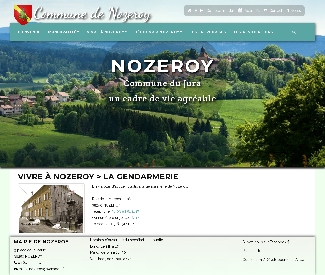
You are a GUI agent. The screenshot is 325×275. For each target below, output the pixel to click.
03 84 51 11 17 (128, 211)
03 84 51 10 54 (27, 263)
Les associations (253, 32)
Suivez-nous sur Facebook (265, 242)
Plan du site (251, 251)
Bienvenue (29, 32)
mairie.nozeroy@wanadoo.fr (39, 269)
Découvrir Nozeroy (158, 32)
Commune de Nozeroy (89, 13)
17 (137, 218)
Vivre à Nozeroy (107, 32)
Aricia (299, 259)
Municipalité (63, 32)
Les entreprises (208, 32)
